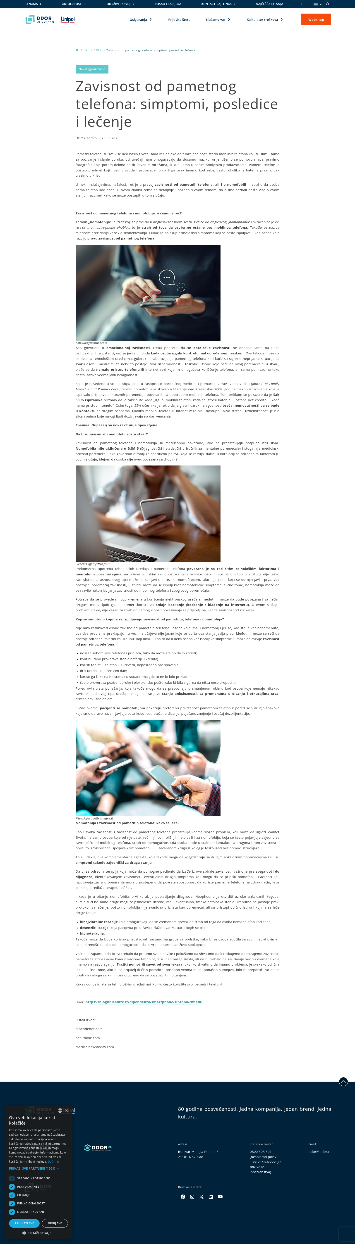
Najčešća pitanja (269, 4)
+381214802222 (263, 1161)
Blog (99, 50)
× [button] (66, 1110)
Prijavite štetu (179, 19)
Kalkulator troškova (262, 19)
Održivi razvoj (119, 4)
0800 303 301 (261, 1151)
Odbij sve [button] (55, 1223)
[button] (38, 1168)
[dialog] (38, 1172)
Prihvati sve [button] (24, 1223)
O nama (32, 4)
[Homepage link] (50, 19)
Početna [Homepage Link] (84, 50)
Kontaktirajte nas (216, 4)
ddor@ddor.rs (320, 1151)
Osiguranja (138, 19)
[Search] (327, 4)
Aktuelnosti (72, 4)
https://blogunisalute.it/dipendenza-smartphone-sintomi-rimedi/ (144, 1002)
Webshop (316, 19)
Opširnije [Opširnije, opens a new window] (54, 1161)
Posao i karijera (168, 4)
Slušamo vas (215, 19)
